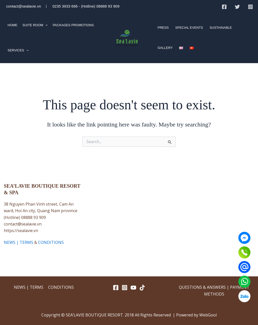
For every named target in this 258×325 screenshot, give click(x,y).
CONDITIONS (51, 242)
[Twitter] (237, 6)
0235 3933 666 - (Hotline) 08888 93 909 (85, 6)
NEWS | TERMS (18, 242)
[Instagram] (250, 6)
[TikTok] (142, 287)
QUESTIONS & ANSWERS (202, 287)
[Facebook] (224, 6)
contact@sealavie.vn (23, 6)
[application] (45, 25)
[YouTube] (133, 287)
